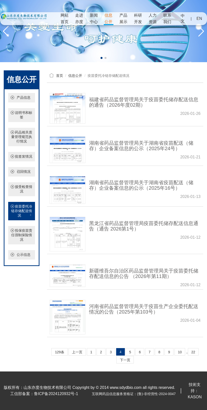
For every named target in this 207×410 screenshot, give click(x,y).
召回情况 (24, 172)
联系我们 (167, 18)
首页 (59, 76)
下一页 (125, 360)
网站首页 (65, 18)
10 (180, 352)
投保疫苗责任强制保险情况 (21, 234)
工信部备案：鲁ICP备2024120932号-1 (44, 394)
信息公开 (108, 18)
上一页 (77, 352)
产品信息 (24, 97)
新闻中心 (94, 18)
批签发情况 (23, 156)
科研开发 (138, 18)
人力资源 (153, 18)
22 (193, 352)
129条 (59, 352)
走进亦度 (79, 18)
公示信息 (24, 255)
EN (199, 18)
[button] (102, 58)
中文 (183, 18)
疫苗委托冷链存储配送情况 (21, 211)
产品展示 (123, 18)
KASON (195, 397)
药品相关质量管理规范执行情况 (21, 136)
